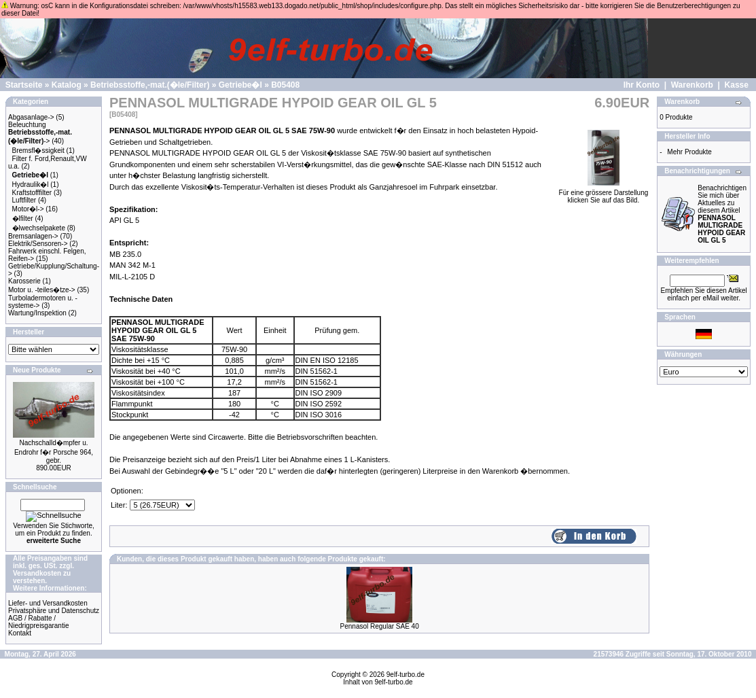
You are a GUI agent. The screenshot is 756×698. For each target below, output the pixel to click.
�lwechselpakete (38, 228)
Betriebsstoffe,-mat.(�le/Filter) (149, 85)
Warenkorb (692, 85)
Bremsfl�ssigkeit (38, 150)
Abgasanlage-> (31, 117)
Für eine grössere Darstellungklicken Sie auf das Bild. (604, 193)
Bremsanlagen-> (33, 236)
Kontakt (19, 633)
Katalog (67, 85)
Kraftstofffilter (32, 192)
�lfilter (22, 218)
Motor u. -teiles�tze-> (41, 290)
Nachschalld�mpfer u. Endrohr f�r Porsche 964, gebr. (53, 451)
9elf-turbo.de (405, 674)
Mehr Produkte (689, 152)
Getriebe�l (240, 85)
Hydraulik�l (30, 184)
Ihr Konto (642, 85)
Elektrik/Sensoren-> (38, 243)
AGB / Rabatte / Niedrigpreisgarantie (38, 621)
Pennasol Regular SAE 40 (379, 626)
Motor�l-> (28, 209)
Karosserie (24, 281)
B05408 (285, 85)
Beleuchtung (27, 124)
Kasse (737, 85)
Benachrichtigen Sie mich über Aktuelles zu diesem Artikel (722, 214)
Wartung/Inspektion (37, 313)
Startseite (24, 85)
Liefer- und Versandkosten (48, 603)
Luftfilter (24, 200)
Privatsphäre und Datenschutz (53, 610)
